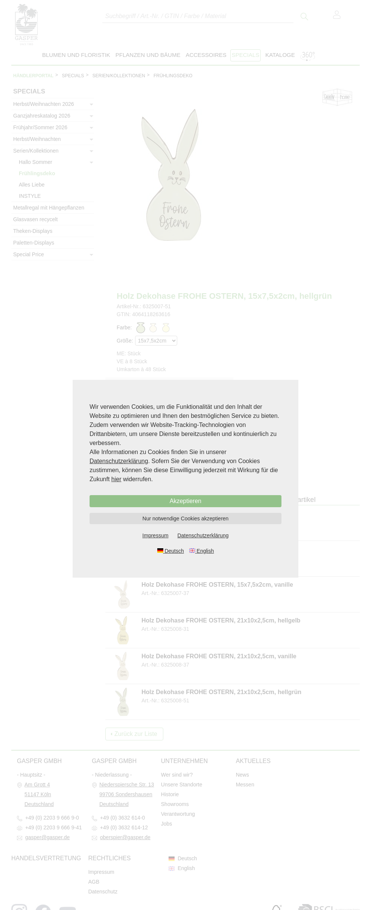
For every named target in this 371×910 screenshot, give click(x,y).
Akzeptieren (186, 501)
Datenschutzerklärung (119, 461)
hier (116, 479)
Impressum (155, 535)
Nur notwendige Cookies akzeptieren (186, 518)
